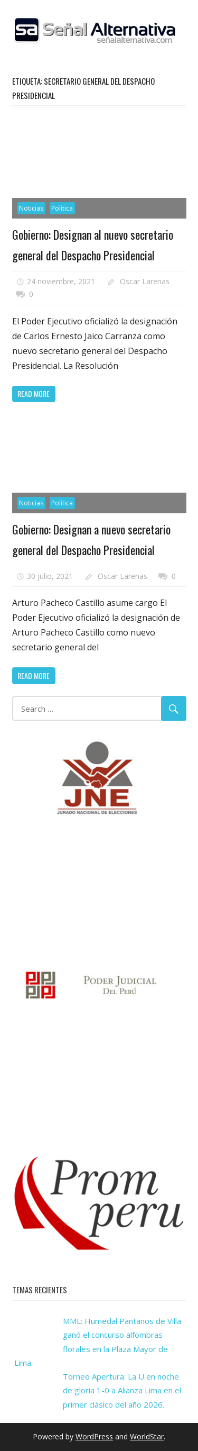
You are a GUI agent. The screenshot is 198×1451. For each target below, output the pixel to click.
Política (62, 208)
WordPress (94, 1436)
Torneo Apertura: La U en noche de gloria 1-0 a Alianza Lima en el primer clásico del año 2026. (122, 1390)
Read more (33, 393)
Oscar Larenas (144, 281)
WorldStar (147, 1436)
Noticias (31, 208)
